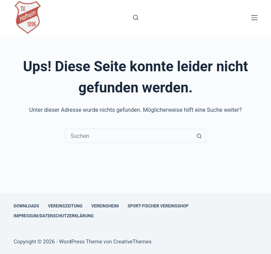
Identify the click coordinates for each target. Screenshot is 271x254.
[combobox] (128, 136)
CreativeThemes (132, 241)
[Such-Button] (199, 136)
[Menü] (254, 17)
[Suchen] (135, 17)
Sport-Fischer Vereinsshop (157, 206)
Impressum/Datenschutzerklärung (53, 215)
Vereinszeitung (65, 206)
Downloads (26, 206)
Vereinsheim (105, 206)
